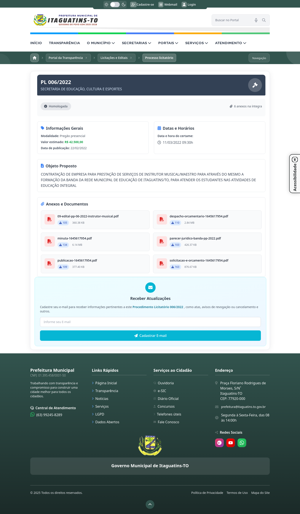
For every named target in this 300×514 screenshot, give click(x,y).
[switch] (115, 4)
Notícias (100, 398)
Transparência (105, 390)
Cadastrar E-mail (150, 335)
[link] (118, 20)
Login (189, 4)
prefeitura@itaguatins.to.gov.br (243, 407)
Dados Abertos (105, 422)
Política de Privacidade (207, 493)
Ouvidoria (163, 383)
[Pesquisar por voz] (256, 20)
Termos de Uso (237, 493)
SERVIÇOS (196, 42)
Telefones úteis (167, 414)
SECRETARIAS (136, 42)
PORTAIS (168, 42)
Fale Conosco (166, 422)
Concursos (164, 406)
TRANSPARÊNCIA (64, 42)
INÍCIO (36, 42)
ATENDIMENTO (230, 42)
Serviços (100, 406)
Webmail (167, 4)
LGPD (98, 414)
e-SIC (159, 390)
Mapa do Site (260, 493)
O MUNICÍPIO (101, 42)
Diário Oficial (166, 398)
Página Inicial (104, 383)
